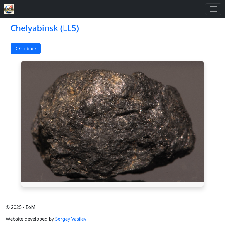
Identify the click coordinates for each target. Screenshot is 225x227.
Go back (25, 48)
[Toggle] (213, 9)
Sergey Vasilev (70, 219)
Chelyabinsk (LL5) (45, 28)
